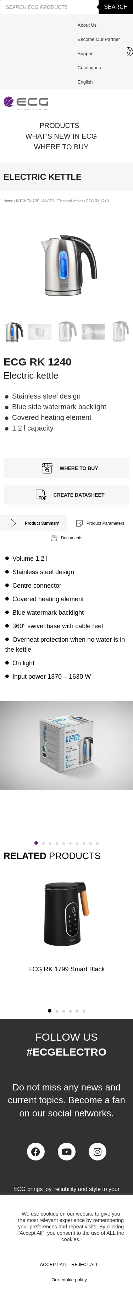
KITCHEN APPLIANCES (35, 201)
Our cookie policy (69, 1279)
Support (88, 53)
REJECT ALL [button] (84, 1264)
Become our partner (99, 39)
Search (116, 7)
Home (8, 201)
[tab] (33, 523)
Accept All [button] (54, 1264)
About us (87, 25)
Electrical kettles (70, 201)
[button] (36, 843)
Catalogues (89, 67)
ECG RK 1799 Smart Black (66, 969)
